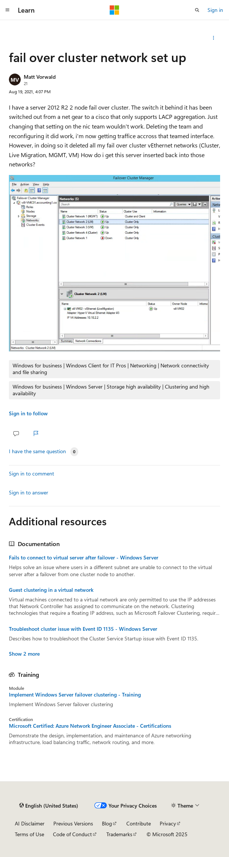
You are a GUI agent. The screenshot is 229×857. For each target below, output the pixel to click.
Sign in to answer (28, 492)
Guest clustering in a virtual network (51, 590)
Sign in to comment (31, 473)
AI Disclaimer (29, 823)
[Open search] (197, 10)
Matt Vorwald (40, 76)
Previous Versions (73, 823)
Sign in (215, 9)
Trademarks (119, 834)
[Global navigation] (7, 10)
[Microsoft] (114, 10)
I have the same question (37, 451)
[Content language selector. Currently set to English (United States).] (49, 805)
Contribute (138, 823)
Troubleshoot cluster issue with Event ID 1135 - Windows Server (83, 629)
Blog (107, 823)
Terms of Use (29, 834)
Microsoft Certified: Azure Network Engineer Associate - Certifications (90, 726)
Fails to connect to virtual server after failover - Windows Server (83, 557)
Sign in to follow (28, 413)
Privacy (168, 823)
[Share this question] (213, 38)
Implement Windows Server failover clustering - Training (75, 694)
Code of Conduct (72, 834)
